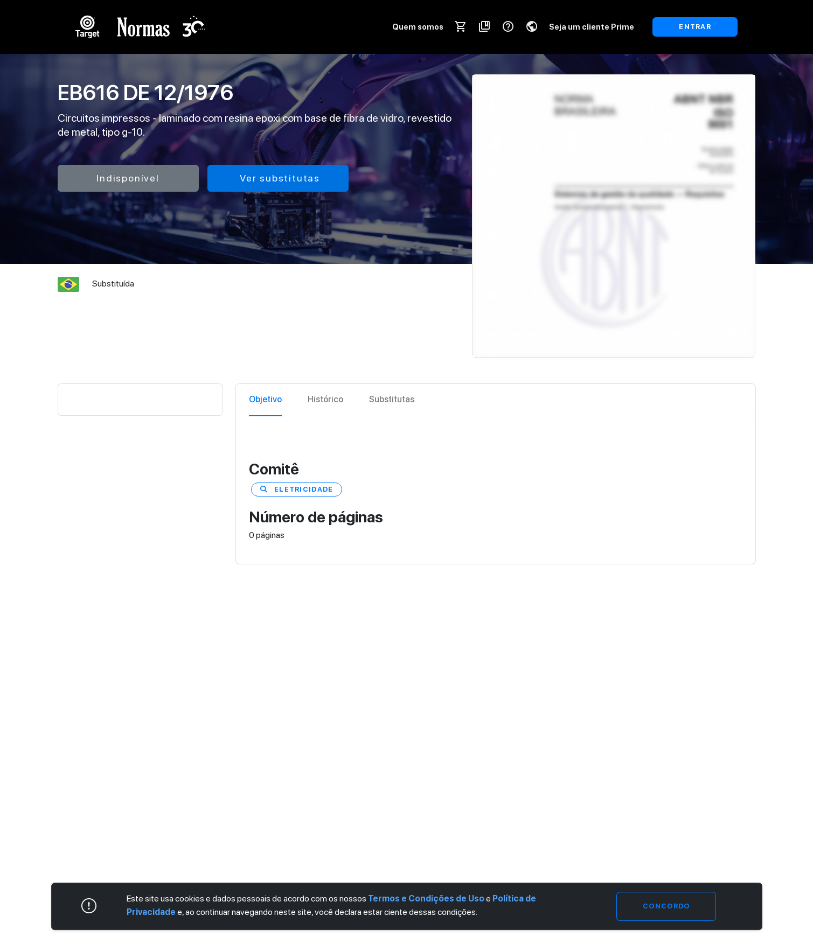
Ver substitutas (280, 178)
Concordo (666, 906)
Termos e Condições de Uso (426, 898)
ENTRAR (695, 27)
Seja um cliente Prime (591, 26)
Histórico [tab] (325, 399)
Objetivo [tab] (265, 399)
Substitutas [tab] (391, 399)
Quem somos (417, 26)
